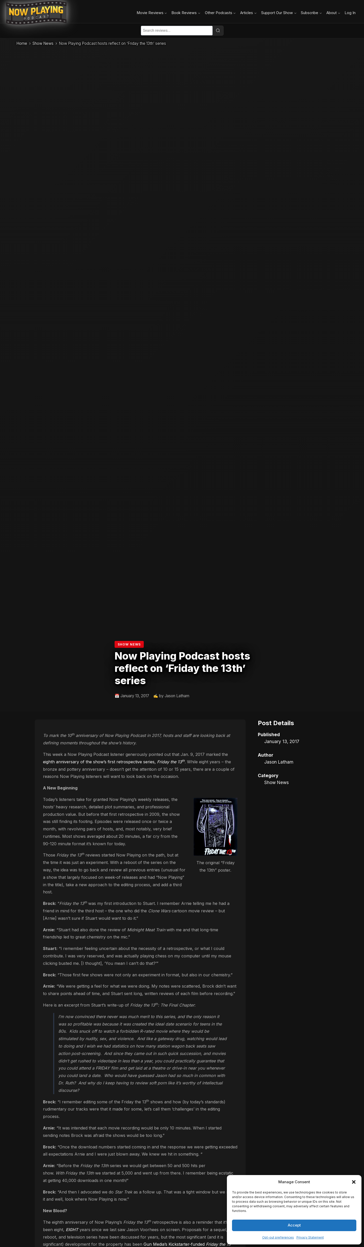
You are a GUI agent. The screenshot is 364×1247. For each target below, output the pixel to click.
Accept (294, 1225)
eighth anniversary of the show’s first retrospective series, (114, 761)
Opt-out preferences (278, 1237)
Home (21, 43)
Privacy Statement (310, 1237)
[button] (353, 1182)
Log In (350, 12)
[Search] (218, 30)
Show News (42, 43)
